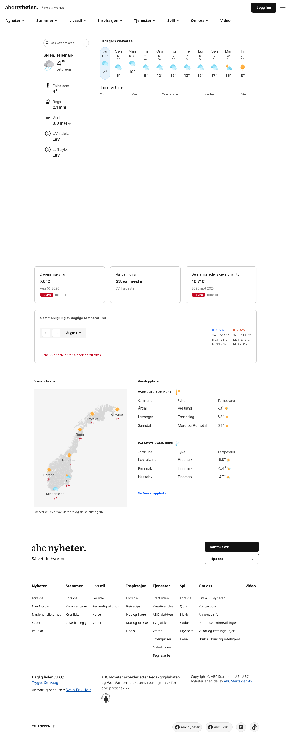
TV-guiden (161, 622)
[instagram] (241, 727)
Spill (173, 20)
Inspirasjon (110, 20)
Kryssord (187, 631)
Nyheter (15, 20)
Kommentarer (76, 606)
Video (225, 20)
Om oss (199, 20)
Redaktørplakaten (164, 677)
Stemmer (47, 20)
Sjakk (184, 614)
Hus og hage (136, 614)
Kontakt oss (208, 606)
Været (157, 631)
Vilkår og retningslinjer (217, 631)
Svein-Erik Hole (78, 689)
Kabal (184, 639)
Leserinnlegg (76, 622)
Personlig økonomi (106, 606)
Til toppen (43, 726)
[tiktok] (254, 727)
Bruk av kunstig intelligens (220, 639)
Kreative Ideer (164, 606)
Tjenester (145, 20)
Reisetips (133, 606)
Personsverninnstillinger (218, 622)
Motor (97, 622)
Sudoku (185, 622)
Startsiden (161, 598)
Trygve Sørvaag (45, 682)
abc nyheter (187, 727)
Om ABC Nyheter (212, 598)
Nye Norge (40, 606)
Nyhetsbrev (162, 647)
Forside (37, 598)
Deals (130, 631)
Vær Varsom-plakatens (126, 682)
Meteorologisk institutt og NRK (83, 512)
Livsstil (77, 20)
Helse (96, 614)
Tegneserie (161, 655)
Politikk (37, 631)
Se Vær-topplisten (153, 493)
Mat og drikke (137, 622)
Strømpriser (162, 639)
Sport (36, 622)
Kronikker (73, 614)
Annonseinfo (208, 614)
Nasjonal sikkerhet (46, 614)
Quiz (183, 606)
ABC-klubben (163, 614)
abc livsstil (219, 727)
